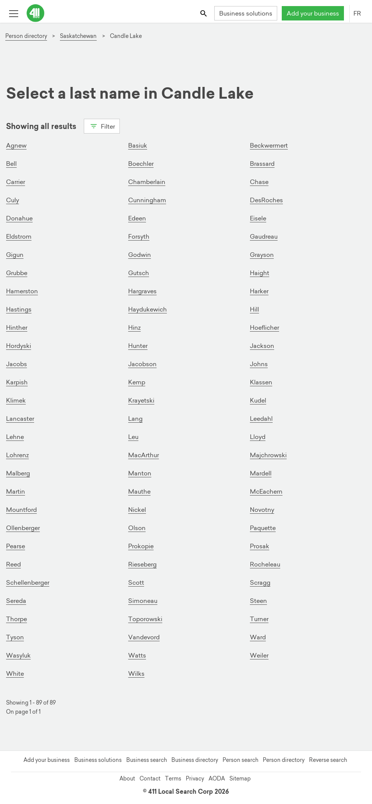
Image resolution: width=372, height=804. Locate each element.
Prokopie (141, 546)
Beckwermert (269, 145)
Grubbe (16, 273)
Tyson (15, 637)
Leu (133, 437)
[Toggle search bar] (204, 13)
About (127, 778)
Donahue (19, 218)
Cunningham (147, 200)
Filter (102, 125)
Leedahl (261, 418)
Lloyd (257, 437)
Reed (13, 564)
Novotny (262, 509)
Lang (135, 418)
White (15, 673)
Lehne (15, 437)
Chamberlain (146, 182)
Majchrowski (268, 455)
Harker (259, 291)
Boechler (141, 163)
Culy (12, 200)
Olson (137, 528)
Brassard (262, 163)
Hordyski (18, 345)
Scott (136, 582)
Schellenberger (27, 582)
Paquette (263, 528)
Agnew (16, 145)
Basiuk (137, 145)
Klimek (16, 400)
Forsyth (138, 236)
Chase (259, 182)
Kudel (258, 400)
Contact (150, 778)
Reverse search (328, 760)
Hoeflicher (264, 327)
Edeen (137, 218)
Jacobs (16, 364)
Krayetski (141, 400)
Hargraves (142, 291)
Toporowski (145, 619)
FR (357, 13)
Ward (258, 637)
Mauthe (139, 491)
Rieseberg (142, 564)
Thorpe (16, 619)
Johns (259, 364)
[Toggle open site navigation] (13, 13)
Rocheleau (265, 564)
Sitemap (240, 778)
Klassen (261, 382)
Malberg (18, 473)
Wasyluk (18, 655)
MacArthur (143, 455)
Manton (139, 473)
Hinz (134, 327)
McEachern (266, 491)
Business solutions (245, 13)
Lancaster (20, 418)
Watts (137, 655)
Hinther (16, 327)
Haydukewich (147, 309)
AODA (217, 778)
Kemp (136, 382)
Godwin (139, 254)
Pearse (15, 546)
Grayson (262, 254)
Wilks (136, 673)
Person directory (284, 760)
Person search (240, 760)
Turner (259, 619)
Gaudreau (264, 236)
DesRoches (266, 200)
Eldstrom (18, 236)
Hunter (138, 345)
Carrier (15, 182)
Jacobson (142, 364)
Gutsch (138, 273)
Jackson (262, 345)
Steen (258, 600)
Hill (254, 309)
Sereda (16, 600)
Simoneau (142, 600)
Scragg (260, 582)
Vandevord (144, 637)
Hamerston (22, 291)
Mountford (21, 509)
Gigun (15, 254)
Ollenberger (23, 528)
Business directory (194, 760)
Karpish (17, 382)
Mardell (261, 473)
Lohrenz (17, 455)
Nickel (137, 509)
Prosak (259, 546)
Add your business (313, 13)
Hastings (18, 309)
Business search (146, 760)
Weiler (259, 655)
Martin (15, 491)
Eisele (258, 218)
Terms (173, 778)
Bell (11, 163)
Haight (259, 273)
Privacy (195, 778)
